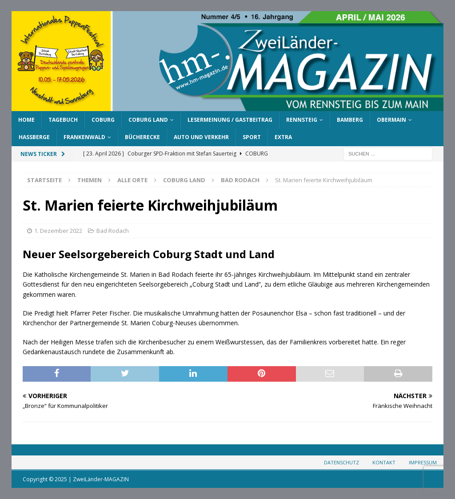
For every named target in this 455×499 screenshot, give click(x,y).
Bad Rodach (112, 231)
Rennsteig (301, 120)
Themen (89, 180)
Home (26, 120)
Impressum (423, 462)
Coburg (103, 120)
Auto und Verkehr (201, 137)
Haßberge (34, 137)
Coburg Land (148, 120)
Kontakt (383, 462)
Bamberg (350, 120)
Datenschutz (341, 462)
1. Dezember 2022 (58, 231)
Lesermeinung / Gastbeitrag (230, 120)
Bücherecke (142, 137)
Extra (283, 137)
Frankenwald (84, 137)
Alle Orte (132, 180)
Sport (252, 137)
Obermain (391, 120)
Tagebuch (63, 120)
